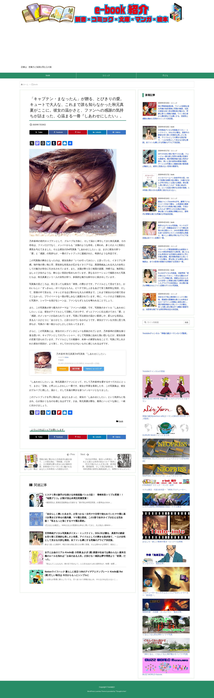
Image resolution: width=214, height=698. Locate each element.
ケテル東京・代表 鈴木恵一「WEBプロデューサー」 (165, 490)
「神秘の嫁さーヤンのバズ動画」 (174, 333)
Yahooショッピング (94, 369)
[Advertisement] (107, 45)
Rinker (67, 357)
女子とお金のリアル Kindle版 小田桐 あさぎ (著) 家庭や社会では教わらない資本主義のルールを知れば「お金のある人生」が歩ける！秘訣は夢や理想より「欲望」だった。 (85, 556)
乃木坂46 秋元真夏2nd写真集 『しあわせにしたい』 (81, 354)
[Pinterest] (77, 132)
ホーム (25, 84)
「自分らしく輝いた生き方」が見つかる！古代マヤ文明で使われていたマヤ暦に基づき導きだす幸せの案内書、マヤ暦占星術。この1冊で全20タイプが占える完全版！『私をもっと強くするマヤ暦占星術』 (85, 517)
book (36, 84)
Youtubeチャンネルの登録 (153, 371)
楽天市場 (75, 369)
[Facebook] (58, 132)
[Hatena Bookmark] (116, 132)
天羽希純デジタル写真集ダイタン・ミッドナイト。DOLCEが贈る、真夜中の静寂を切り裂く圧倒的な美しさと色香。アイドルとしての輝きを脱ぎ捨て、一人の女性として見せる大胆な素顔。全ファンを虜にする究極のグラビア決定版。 (85, 536)
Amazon (62, 369)
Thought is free (121, 691)
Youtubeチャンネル (151, 333)
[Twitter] (38, 132)
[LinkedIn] (97, 132)
